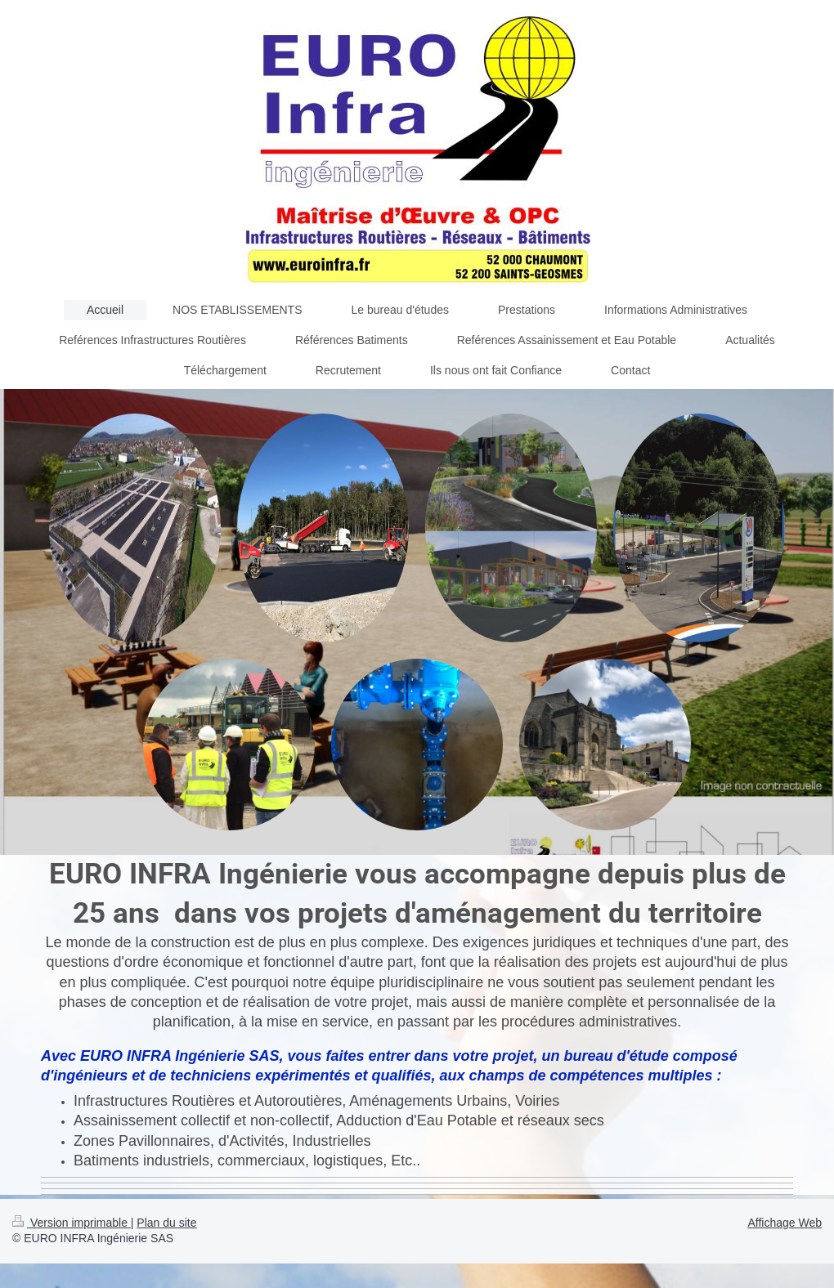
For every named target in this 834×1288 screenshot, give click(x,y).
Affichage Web (784, 1222)
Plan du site (166, 1222)
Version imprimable (71, 1222)
